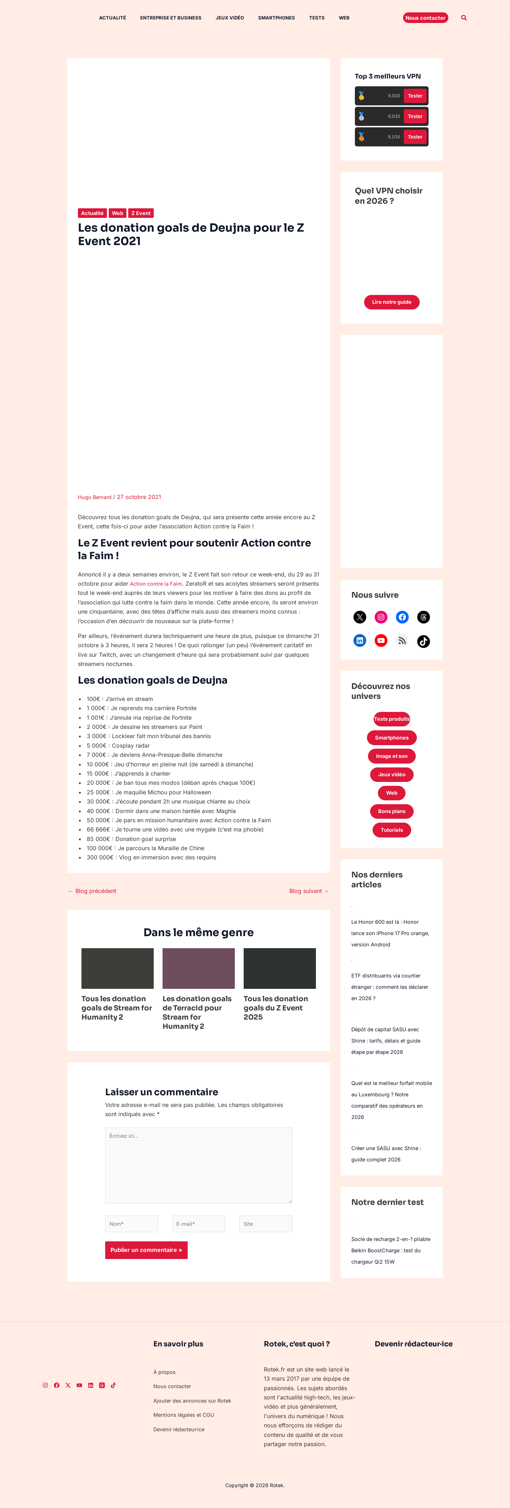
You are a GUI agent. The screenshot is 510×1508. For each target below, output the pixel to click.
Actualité (105, 18)
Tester (415, 96)
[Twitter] (68, 1394)
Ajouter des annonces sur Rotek (195, 1410)
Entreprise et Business (161, 18)
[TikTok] (113, 1394)
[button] (425, 17)
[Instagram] (45, 1394)
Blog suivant (309, 890)
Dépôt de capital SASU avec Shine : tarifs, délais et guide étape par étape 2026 (389, 1053)
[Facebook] (57, 1394)
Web (323, 18)
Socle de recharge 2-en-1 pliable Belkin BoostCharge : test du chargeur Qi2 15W (389, 1263)
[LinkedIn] (91, 1394)
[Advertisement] (391, 453)
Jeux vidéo (217, 18)
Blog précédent (92, 890)
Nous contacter (173, 1395)
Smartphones (261, 18)
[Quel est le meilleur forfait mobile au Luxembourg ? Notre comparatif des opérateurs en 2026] (351, 1080)
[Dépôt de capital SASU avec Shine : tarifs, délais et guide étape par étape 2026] (351, 1026)
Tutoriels (391, 842)
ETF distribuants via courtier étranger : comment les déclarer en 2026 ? (388, 999)
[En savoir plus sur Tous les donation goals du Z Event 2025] (280, 968)
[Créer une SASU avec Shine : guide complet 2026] (351, 1145)
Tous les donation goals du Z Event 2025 (276, 1008)
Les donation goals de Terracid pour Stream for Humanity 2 (197, 1012)
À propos (165, 1381)
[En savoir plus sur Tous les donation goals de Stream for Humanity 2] (117, 968)
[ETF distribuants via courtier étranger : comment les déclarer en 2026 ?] (351, 972)
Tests (298, 18)
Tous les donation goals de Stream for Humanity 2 (116, 1008)
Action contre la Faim (158, 583)
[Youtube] (79, 1394)
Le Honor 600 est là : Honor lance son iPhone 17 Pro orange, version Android (388, 946)
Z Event (146, 212)
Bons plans (391, 821)
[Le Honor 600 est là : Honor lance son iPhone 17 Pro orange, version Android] (351, 918)
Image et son (392, 761)
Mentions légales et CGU (186, 1424)
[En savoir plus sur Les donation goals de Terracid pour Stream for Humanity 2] (199, 968)
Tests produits (392, 721)
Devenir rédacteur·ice (181, 1438)
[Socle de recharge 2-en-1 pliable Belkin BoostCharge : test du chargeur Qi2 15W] (351, 1236)
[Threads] (102, 1394)
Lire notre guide (392, 303)
